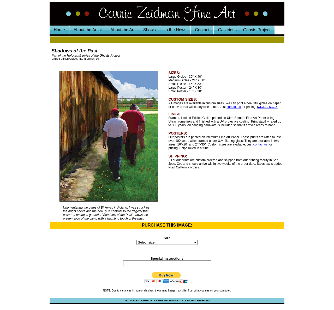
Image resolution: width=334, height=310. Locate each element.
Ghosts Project (257, 30)
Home (59, 30)
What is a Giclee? (268, 107)
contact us (233, 107)
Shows (149, 30)
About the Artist (88, 30)
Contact (202, 30)
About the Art (122, 30)
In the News (175, 30)
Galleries (226, 30)
